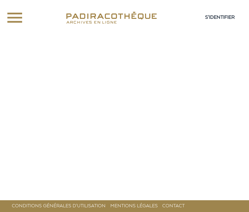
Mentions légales (134, 206)
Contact (173, 206)
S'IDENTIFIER (220, 17)
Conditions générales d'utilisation (59, 206)
